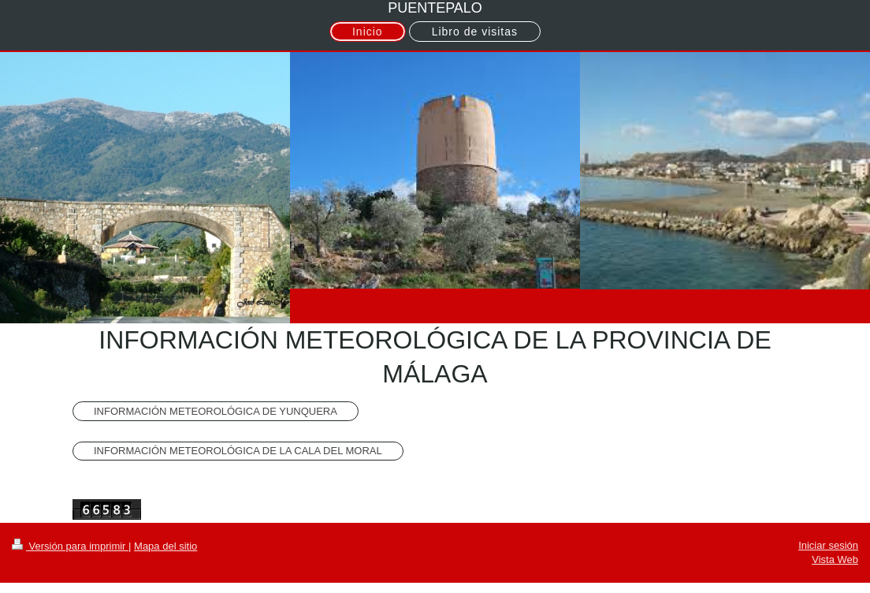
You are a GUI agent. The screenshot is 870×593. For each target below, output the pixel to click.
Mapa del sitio (165, 546)
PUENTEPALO (435, 8)
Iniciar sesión (828, 545)
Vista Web (835, 559)
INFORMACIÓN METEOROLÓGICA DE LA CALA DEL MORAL (238, 451)
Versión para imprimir (70, 546)
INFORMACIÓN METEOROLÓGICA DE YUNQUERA (215, 411)
